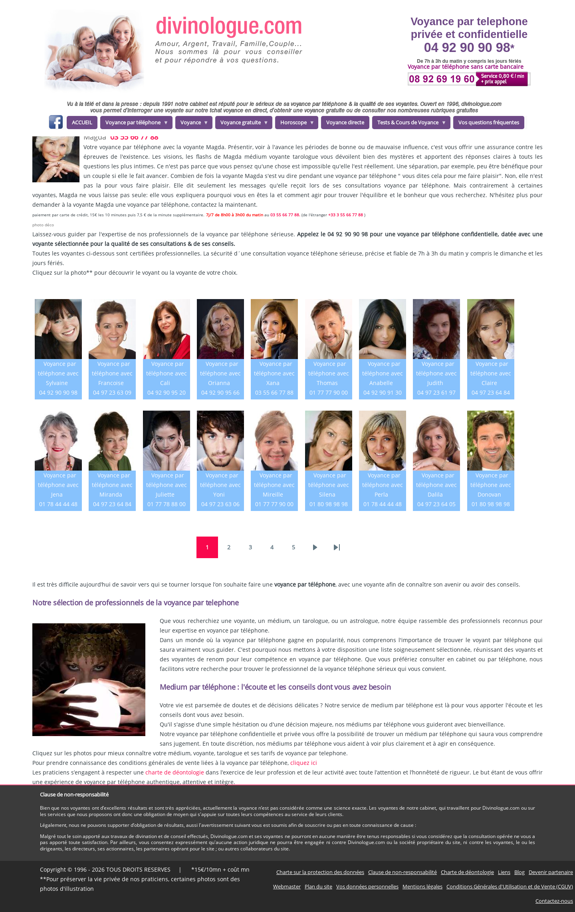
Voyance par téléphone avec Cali (166, 373)
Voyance (192, 124)
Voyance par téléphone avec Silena (328, 484)
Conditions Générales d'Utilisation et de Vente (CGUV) (509, 886)
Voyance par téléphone (134, 124)
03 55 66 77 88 (134, 137)
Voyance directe (345, 122)
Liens (504, 872)
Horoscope (295, 124)
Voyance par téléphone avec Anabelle (382, 373)
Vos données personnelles (367, 886)
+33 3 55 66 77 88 (345, 215)
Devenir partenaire (551, 872)
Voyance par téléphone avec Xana (274, 373)
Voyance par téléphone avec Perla (382, 484)
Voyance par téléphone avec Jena (58, 484)
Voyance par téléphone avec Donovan (490, 484)
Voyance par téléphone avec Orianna (220, 373)
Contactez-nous (554, 900)
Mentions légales (422, 886)
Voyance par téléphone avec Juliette (166, 484)
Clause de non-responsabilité (402, 872)
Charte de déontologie (467, 872)
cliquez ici (303, 762)
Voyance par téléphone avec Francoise (112, 373)
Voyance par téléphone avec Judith (436, 373)
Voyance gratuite (242, 124)
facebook (55, 123)
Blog (519, 872)
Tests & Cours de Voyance (409, 124)
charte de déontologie (174, 772)
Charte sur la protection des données (320, 872)
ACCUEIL (82, 122)
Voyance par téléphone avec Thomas (328, 373)
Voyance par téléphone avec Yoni (220, 484)
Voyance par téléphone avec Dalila (436, 484)
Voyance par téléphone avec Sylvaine (58, 373)
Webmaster (287, 886)
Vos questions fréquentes (488, 122)
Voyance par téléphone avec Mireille (274, 484)
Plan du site (318, 886)
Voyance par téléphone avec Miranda (112, 484)
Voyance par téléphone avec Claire (490, 373)
